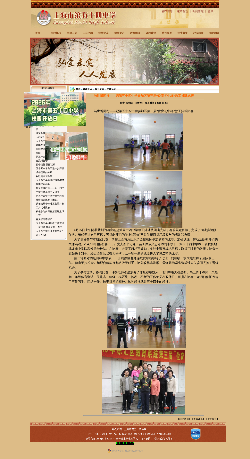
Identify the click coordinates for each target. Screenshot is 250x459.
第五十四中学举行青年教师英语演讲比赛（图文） (50, 197)
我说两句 (184, 419)
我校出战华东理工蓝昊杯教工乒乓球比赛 (50, 205)
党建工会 (72, 33)
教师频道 (135, 33)
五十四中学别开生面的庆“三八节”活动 (50, 233)
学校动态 (103, 33)
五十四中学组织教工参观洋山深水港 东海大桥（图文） (50, 225)
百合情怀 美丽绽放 (45, 164)
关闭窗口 (212, 419)
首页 (37, 33)
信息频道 (214, 33)
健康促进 (119, 33)
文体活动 (111, 89)
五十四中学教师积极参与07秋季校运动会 (50, 182)
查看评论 (198, 419)
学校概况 (56, 33)
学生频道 (183, 33)
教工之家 (99, 89)
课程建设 (151, 33)
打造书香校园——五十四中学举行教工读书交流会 (50, 190)
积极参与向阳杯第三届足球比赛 (50, 213)
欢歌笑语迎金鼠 (44, 176)
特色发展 (167, 33)
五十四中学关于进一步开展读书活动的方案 (50, 170)
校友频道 (198, 33)
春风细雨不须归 (44, 219)
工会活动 (88, 33)
